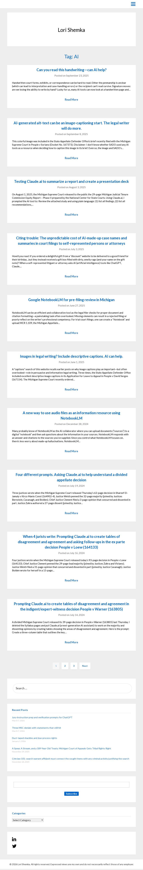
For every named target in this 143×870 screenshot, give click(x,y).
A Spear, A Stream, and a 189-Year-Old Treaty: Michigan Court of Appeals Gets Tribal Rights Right (61, 749)
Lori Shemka (17, 4)
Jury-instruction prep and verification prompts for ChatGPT (42, 718)
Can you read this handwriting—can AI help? (71, 70)
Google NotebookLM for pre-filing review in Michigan (71, 300)
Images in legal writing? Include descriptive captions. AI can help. (71, 357)
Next (85, 667)
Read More (71, 99)
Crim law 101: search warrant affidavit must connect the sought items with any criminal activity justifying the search (70, 759)
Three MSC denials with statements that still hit (36, 728)
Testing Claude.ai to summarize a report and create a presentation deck (71, 181)
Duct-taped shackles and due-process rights (34, 739)
